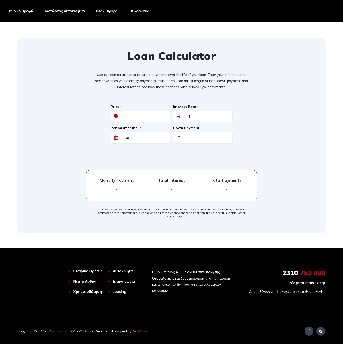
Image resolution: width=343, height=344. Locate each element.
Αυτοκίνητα (123, 271)
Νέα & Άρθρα (106, 11)
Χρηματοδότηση (87, 291)
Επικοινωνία (138, 11)
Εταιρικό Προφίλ (20, 11)
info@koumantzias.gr (307, 282)
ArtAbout (140, 331)
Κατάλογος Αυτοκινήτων (65, 11)
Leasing (119, 291)
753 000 (304, 273)
